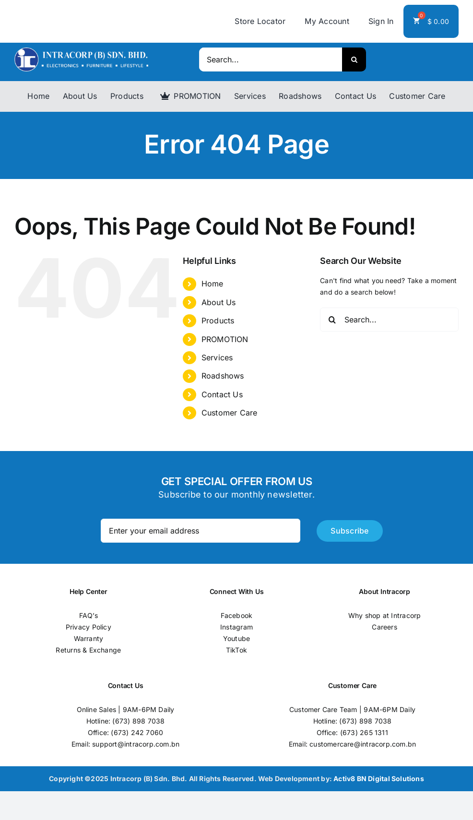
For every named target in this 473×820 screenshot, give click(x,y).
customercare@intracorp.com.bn (362, 744)
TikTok (236, 650)
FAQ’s (88, 615)
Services (217, 357)
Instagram (236, 627)
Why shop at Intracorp (384, 615)
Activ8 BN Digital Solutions (378, 778)
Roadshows (222, 375)
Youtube (236, 638)
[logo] (81, 51)
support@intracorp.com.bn (135, 744)
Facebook (237, 615)
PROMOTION (224, 339)
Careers (384, 627)
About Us (218, 302)
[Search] (354, 59)
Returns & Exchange (88, 650)
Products (218, 320)
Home (212, 283)
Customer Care (229, 412)
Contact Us (222, 394)
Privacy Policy (88, 627)
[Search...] (270, 59)
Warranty (89, 638)
